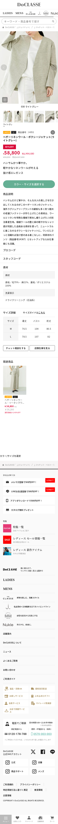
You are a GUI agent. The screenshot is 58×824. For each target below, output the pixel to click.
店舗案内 (7, 633)
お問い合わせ (9, 669)
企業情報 (7, 795)
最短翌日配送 (39, 688)
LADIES (8, 13)
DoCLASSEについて (12, 642)
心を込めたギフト (40, 696)
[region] (29, 13)
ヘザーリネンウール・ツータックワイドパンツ (15, 402)
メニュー (6, 819)
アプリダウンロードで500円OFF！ (24, 500)
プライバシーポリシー (30, 784)
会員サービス (12, 703)
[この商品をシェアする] (53, 132)
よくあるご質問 (10, 660)
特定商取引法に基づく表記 (15, 789)
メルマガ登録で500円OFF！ (30, 480)
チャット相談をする (16, 348)
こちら (41, 312)
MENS (19, 13)
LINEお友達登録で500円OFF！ (30, 490)
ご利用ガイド (9, 678)
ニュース (7, 651)
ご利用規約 (8, 784)
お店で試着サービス (15, 710)
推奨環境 (38, 789)
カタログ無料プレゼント (20, 509)
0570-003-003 (42, 734)
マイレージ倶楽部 (41, 703)
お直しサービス (14, 696)
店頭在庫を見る (42, 348)
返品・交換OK (13, 689)
